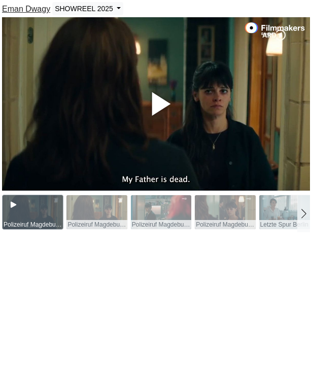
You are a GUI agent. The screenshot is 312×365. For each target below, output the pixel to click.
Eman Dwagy (26, 9)
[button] (303, 213)
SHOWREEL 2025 (85, 9)
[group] (32, 212)
